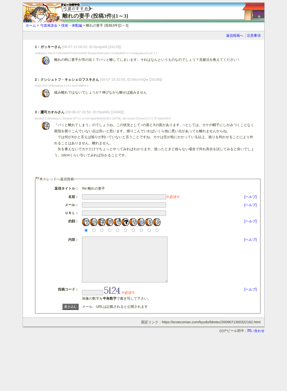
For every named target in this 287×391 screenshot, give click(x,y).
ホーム (31, 25)
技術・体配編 (71, 25)
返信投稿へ (234, 35)
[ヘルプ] (250, 197)
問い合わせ (256, 340)
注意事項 (254, 35)
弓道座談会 (48, 25)
